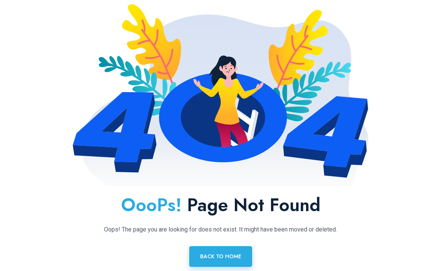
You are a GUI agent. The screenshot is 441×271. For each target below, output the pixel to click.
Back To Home (220, 256)
